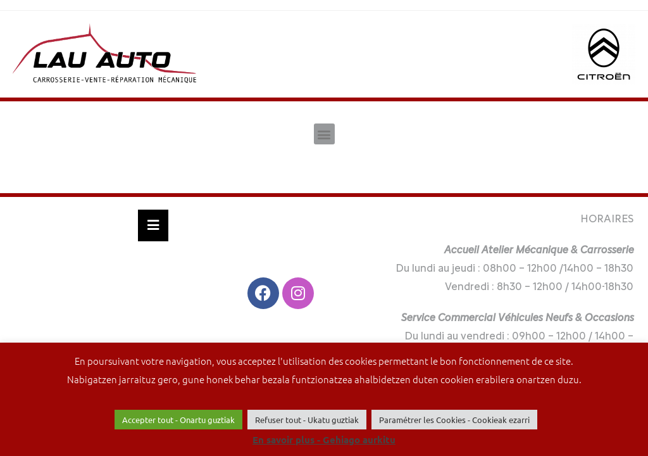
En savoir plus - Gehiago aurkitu (324, 439)
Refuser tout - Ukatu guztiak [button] (307, 419)
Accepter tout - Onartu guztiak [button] (178, 419)
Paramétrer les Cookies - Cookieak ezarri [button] (454, 419)
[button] (324, 134)
